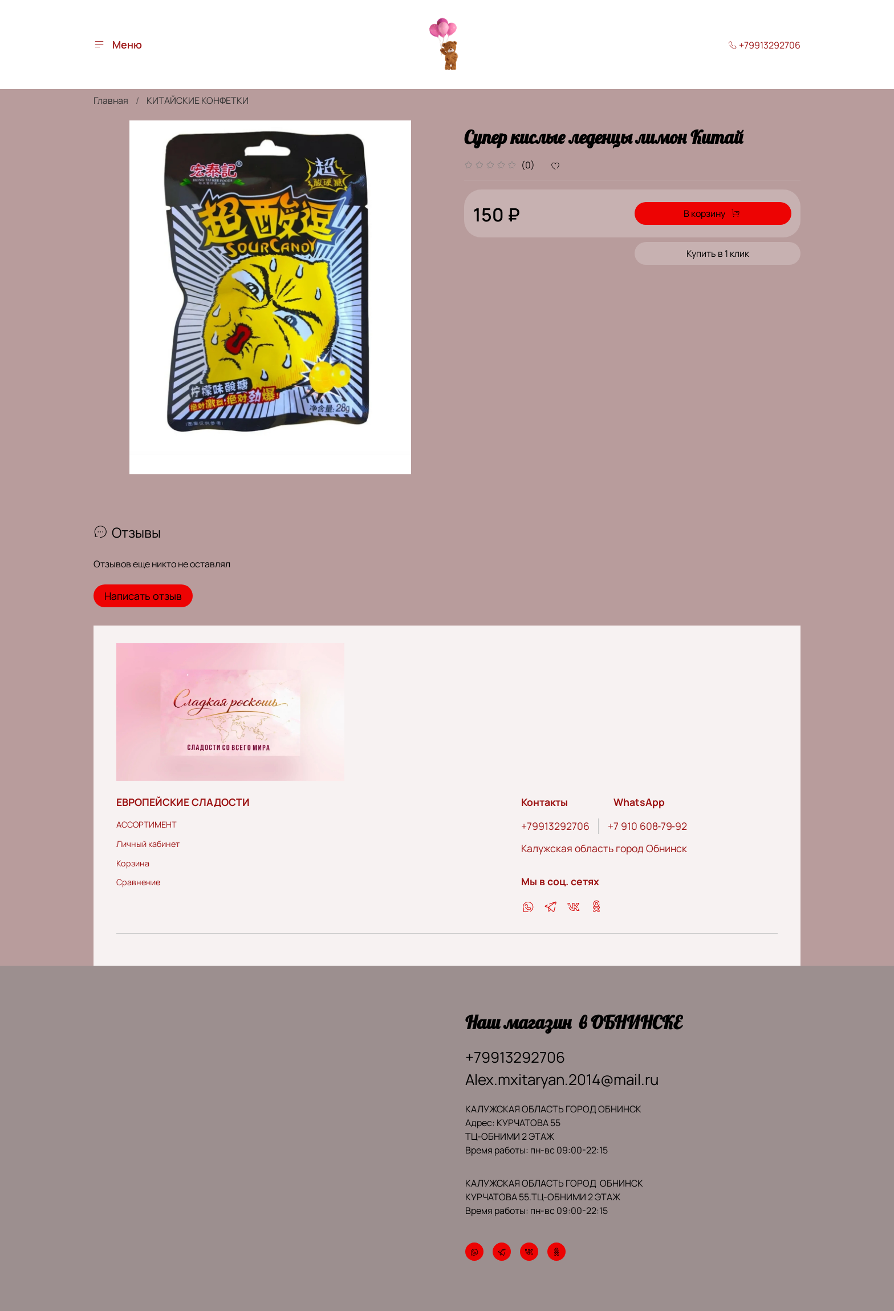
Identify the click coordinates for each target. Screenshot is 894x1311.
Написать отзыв (143, 596)
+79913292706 (764, 45)
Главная (111, 100)
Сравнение (138, 882)
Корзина (132, 863)
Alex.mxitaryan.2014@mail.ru (562, 1079)
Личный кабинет (148, 843)
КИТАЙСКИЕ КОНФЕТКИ (198, 100)
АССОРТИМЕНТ (146, 824)
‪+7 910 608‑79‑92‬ (647, 826)
